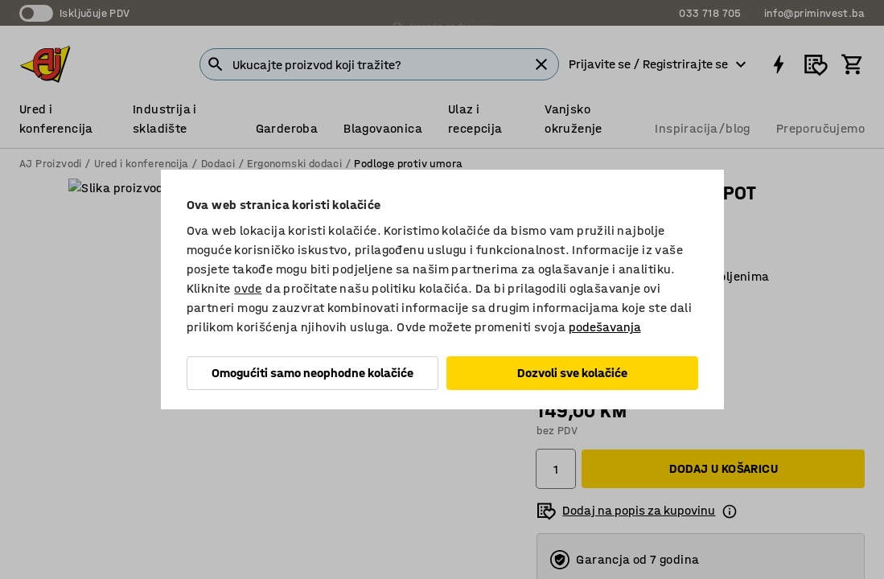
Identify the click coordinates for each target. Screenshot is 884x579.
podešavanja (605, 327)
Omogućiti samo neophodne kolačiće (312, 372)
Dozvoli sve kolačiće (572, 372)
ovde (248, 288)
